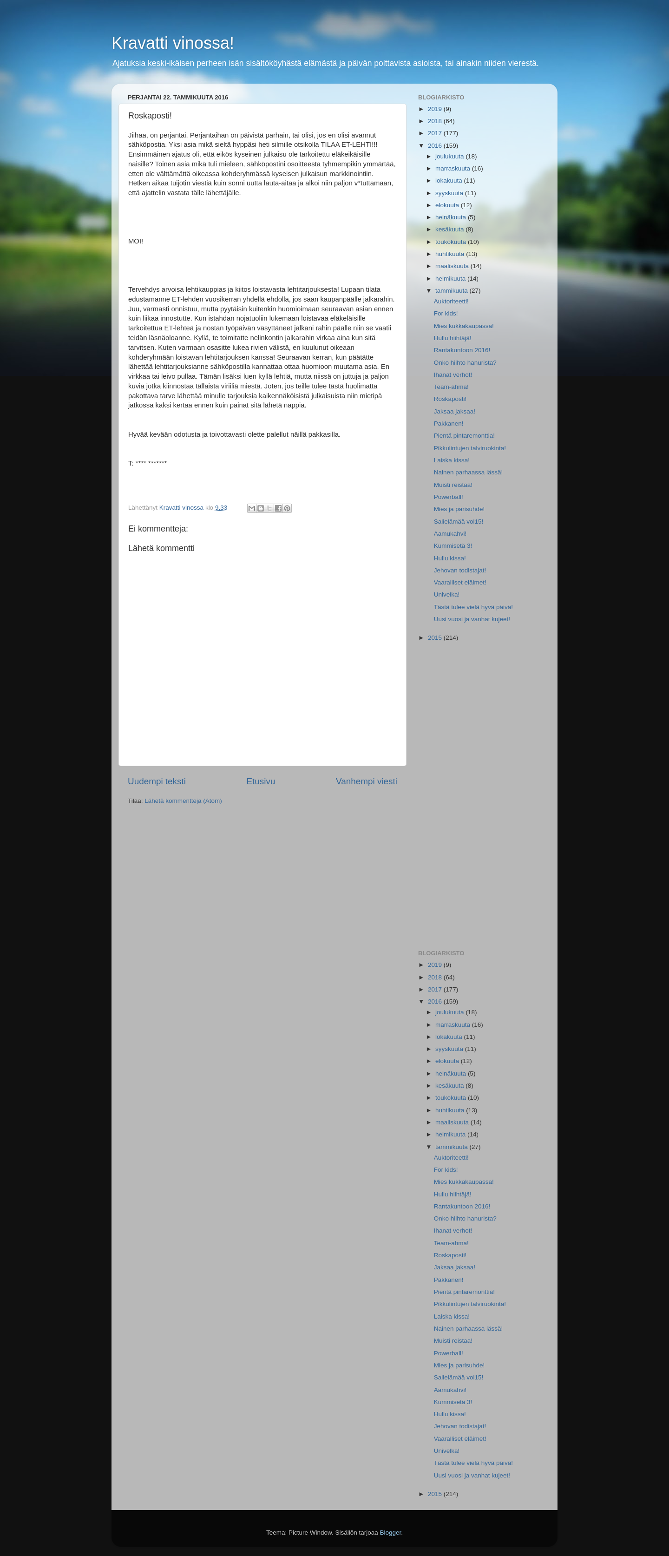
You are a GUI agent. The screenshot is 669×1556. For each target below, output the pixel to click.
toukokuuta (451, 241)
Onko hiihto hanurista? (465, 362)
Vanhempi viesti (366, 781)
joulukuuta (450, 156)
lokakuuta (449, 180)
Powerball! (448, 496)
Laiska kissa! (452, 460)
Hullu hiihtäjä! (453, 338)
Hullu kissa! (450, 558)
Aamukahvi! (450, 533)
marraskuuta (453, 168)
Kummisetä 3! (453, 545)
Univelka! (447, 594)
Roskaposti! (450, 398)
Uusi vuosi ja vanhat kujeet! (472, 619)
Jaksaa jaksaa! (454, 411)
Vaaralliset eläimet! (460, 582)
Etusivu (261, 781)
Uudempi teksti (157, 781)
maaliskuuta (453, 266)
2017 (436, 133)
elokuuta (448, 205)
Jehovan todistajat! (460, 570)
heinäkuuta (451, 217)
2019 (436, 108)
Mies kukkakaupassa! (464, 325)
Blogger (390, 1532)
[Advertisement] (479, 796)
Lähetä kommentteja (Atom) (183, 800)
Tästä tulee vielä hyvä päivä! (473, 607)
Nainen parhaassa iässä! (468, 472)
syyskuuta (450, 193)
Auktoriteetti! (451, 301)
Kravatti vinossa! (173, 43)
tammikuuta (452, 290)
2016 (436, 145)
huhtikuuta (450, 253)
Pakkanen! (449, 423)
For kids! (446, 313)
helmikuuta (451, 278)
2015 (436, 637)
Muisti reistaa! (453, 484)
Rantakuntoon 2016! (462, 350)
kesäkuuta (450, 229)
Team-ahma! (451, 386)
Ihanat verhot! (453, 374)
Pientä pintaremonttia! (464, 435)
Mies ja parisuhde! (459, 509)
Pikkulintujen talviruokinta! (470, 448)
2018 (436, 121)
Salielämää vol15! (459, 521)
